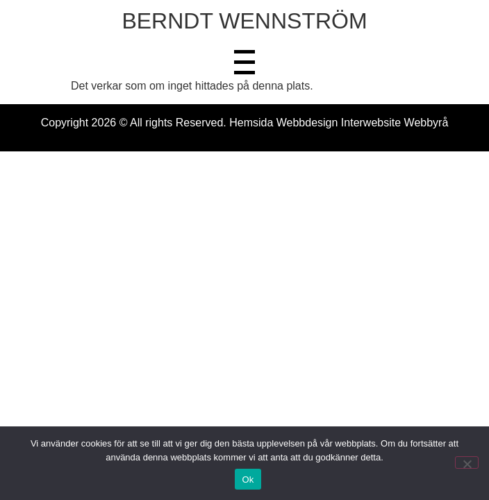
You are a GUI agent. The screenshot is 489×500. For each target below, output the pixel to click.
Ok (248, 479)
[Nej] (467, 462)
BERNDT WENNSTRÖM (244, 20)
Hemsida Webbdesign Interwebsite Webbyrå (338, 122)
